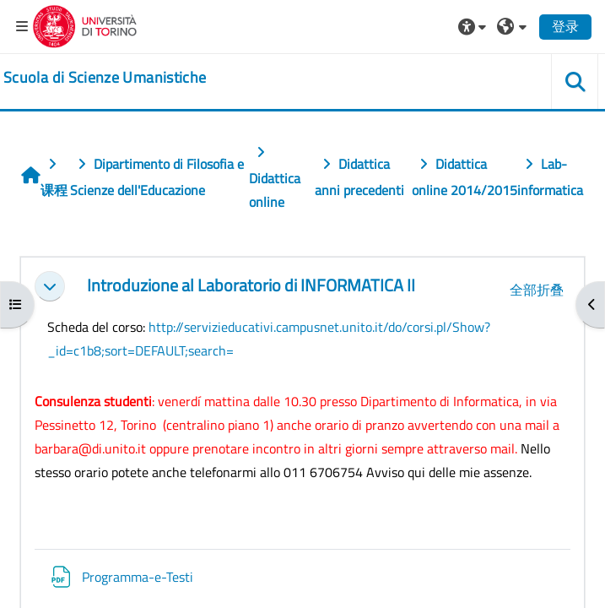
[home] (104, 77)
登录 (565, 26)
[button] (474, 26)
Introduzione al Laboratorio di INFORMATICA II (251, 286)
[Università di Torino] (85, 24)
